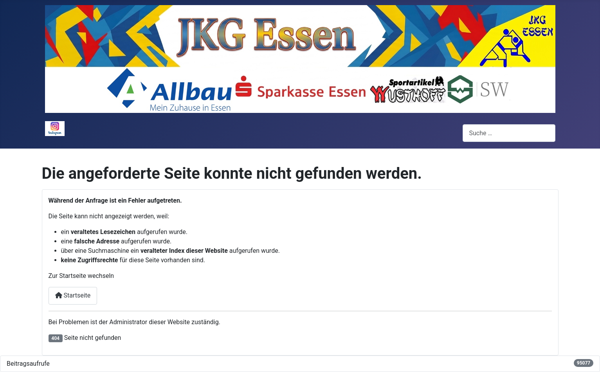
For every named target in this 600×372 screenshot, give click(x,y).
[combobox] (509, 133)
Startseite (73, 295)
